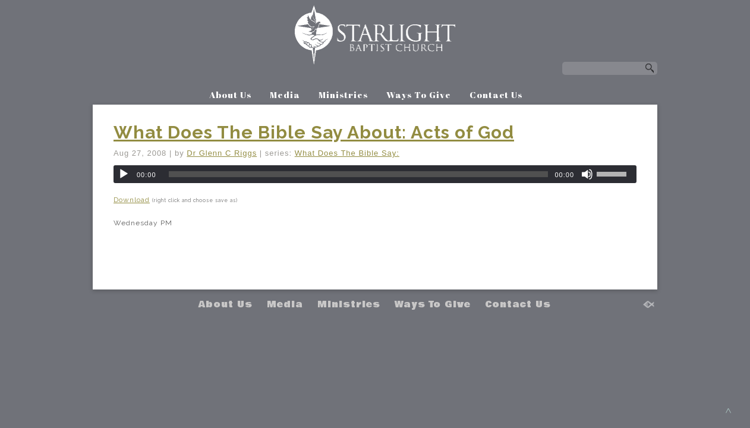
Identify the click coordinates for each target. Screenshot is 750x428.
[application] (375, 174)
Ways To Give (418, 94)
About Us (230, 94)
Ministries (343, 94)
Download (132, 200)
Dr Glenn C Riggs (222, 153)
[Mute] (587, 174)
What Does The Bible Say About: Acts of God (314, 132)
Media (285, 94)
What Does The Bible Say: (347, 153)
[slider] (359, 174)
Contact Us (495, 94)
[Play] (124, 174)
